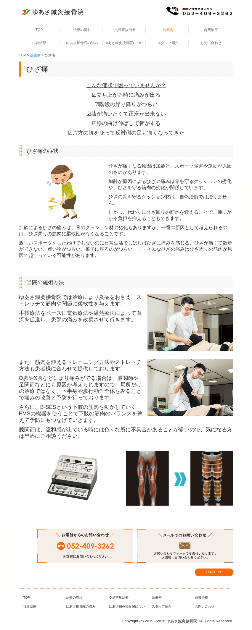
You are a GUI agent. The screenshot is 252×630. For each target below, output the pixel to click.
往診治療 (39, 43)
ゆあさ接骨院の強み (82, 43)
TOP (39, 30)
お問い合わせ (210, 43)
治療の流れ (82, 30)
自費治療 (211, 30)
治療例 (168, 30)
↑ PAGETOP (214, 572)
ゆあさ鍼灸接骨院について (125, 43)
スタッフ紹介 (168, 43)
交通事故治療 (125, 30)
